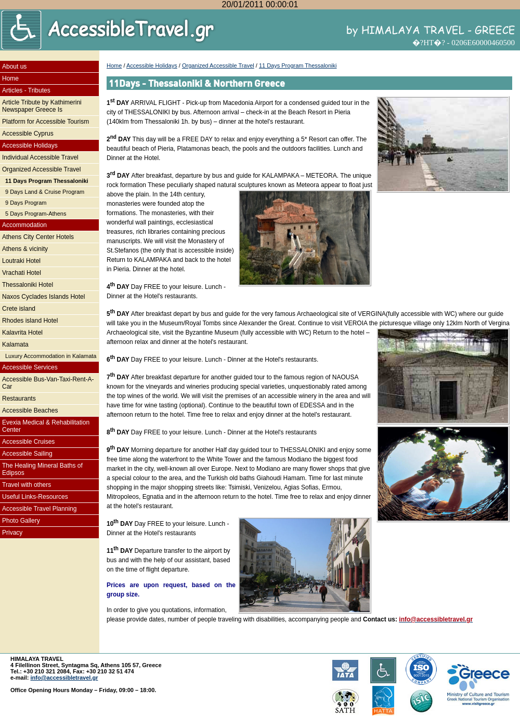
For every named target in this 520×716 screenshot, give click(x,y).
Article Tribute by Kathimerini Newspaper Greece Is (42, 106)
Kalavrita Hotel (22, 332)
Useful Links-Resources (35, 496)
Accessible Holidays (30, 145)
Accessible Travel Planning (39, 508)
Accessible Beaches (30, 410)
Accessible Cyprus (28, 133)
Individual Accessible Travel (40, 157)
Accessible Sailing (27, 453)
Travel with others (26, 484)
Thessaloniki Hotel (27, 284)
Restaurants (19, 398)
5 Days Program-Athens (35, 213)
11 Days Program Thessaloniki (46, 181)
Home (10, 78)
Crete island (18, 308)
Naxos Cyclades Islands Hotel (43, 296)
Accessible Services (30, 367)
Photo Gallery (21, 520)
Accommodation (24, 225)
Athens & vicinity (25, 249)
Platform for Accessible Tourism (45, 121)
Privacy (12, 532)
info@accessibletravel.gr (64, 677)
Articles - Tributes (26, 90)
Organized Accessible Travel (41, 169)
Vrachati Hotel (21, 272)
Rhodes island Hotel (30, 320)
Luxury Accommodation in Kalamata (50, 356)
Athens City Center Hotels (38, 237)
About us (14, 66)
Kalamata (15, 344)
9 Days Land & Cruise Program (44, 192)
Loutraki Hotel (21, 260)
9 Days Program (25, 203)
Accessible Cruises (28, 441)
